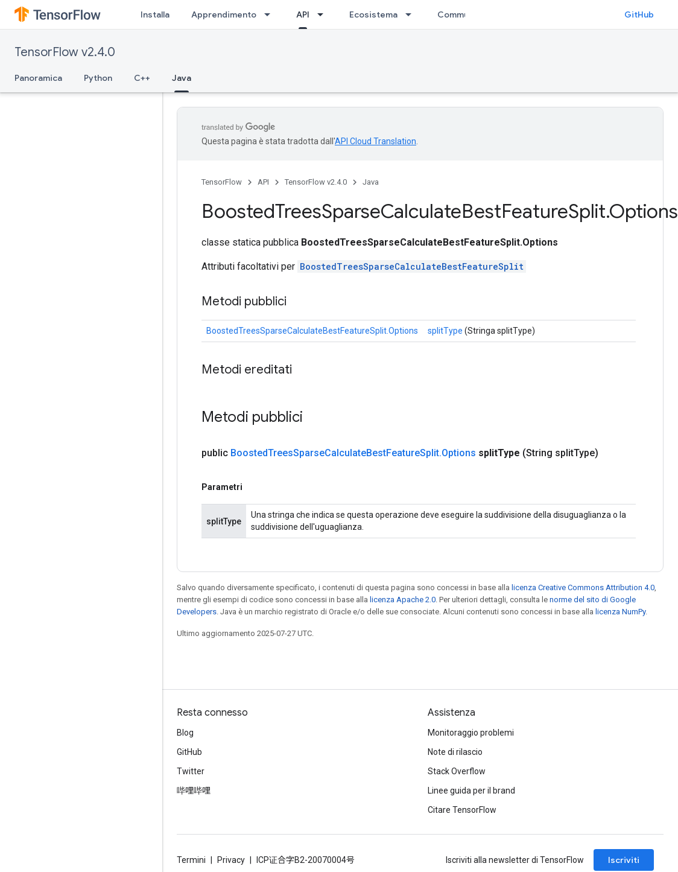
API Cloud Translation (375, 141)
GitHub (639, 14)
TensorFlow (221, 181)
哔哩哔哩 (194, 790)
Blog (185, 732)
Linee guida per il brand (471, 790)
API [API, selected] (302, 14)
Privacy (231, 860)
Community (460, 14)
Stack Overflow (457, 771)
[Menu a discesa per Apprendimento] (270, 14)
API (263, 181)
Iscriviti (623, 859)
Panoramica (38, 77)
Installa (155, 14)
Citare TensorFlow (462, 810)
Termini (191, 860)
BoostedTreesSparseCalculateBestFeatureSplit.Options (312, 331)
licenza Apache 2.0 (403, 599)
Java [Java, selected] (181, 77)
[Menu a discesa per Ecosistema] (412, 14)
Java (371, 181)
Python (98, 77)
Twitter (190, 771)
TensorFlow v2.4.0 (64, 52)
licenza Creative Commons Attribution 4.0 (583, 587)
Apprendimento (223, 14)
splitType (445, 331)
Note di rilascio (455, 752)
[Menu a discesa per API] (323, 14)
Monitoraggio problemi (471, 732)
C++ (142, 77)
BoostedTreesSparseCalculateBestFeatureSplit (412, 266)
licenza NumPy (620, 611)
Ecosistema (373, 14)
